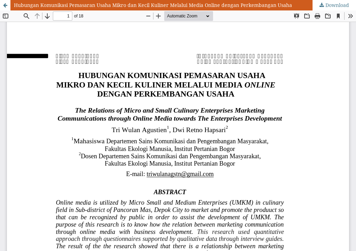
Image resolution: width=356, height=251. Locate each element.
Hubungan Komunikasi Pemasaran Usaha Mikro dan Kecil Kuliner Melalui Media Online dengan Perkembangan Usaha (153, 5)
